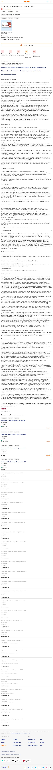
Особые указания (37, 68)
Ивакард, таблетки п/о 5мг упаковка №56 (11, 618)
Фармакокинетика (20, 65)
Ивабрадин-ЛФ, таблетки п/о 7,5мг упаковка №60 (13, 459)
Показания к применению (30, 65)
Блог (41, 743)
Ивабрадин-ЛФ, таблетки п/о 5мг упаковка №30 (13, 519)
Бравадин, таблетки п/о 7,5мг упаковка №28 (12, 480)
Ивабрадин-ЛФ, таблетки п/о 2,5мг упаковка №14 (13, 598)
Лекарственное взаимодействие (8, 71)
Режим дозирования (41, 65)
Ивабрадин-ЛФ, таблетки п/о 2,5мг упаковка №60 (13, 559)
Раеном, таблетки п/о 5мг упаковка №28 (11, 687)
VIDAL (7, 408)
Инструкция (10, 12)
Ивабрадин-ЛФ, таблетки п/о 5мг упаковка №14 (13, 529)
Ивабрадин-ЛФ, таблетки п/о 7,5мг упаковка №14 (13, 539)
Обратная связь (17, 740)
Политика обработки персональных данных (11, 752)
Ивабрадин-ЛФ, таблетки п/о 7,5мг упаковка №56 (13, 431)
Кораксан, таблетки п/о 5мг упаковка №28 (12, 677)
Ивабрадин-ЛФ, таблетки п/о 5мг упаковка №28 (13, 509)
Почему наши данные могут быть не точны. (20, 730)
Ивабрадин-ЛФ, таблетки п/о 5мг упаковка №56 (13, 418)
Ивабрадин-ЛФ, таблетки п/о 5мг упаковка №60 (13, 445)
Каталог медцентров (32, 743)
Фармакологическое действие (8, 65)
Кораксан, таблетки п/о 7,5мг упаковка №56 (12, 647)
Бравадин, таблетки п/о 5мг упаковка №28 (12, 470)
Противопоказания (15, 68)
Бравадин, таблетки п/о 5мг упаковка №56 (12, 500)
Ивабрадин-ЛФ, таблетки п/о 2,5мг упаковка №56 (13, 568)
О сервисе (15, 736)
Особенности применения (26, 68)
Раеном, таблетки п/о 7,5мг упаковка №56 (12, 716)
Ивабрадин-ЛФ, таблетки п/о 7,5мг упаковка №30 (13, 549)
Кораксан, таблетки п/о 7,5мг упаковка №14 (12, 657)
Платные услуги (31, 740)
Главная (3, 736)
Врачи (41, 736)
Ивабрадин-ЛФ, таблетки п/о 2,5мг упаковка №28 (13, 588)
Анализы (42, 740)
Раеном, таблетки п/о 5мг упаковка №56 (11, 696)
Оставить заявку (17, 743)
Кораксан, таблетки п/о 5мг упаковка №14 (11, 637)
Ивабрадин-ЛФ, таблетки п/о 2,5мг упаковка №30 (13, 578)
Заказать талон (31, 736)
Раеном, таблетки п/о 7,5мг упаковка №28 (12, 706)
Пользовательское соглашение (8, 749)
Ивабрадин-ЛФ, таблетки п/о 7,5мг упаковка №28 (13, 608)
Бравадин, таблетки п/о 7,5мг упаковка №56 (12, 490)
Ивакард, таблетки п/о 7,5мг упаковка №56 (12, 627)
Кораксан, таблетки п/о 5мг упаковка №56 (12, 667)
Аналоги (17, 12)
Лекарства (3, 743)
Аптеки (48, 425)
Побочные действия (5, 68)
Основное (3, 12)
